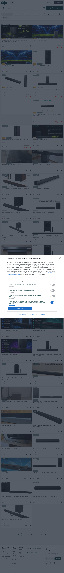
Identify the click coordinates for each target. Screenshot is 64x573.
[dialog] (32, 286)
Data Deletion (22, 314)
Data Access (32, 314)
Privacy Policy (41, 314)
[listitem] (32, 281)
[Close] (60, 258)
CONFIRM (20, 308)
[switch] (52, 285)
